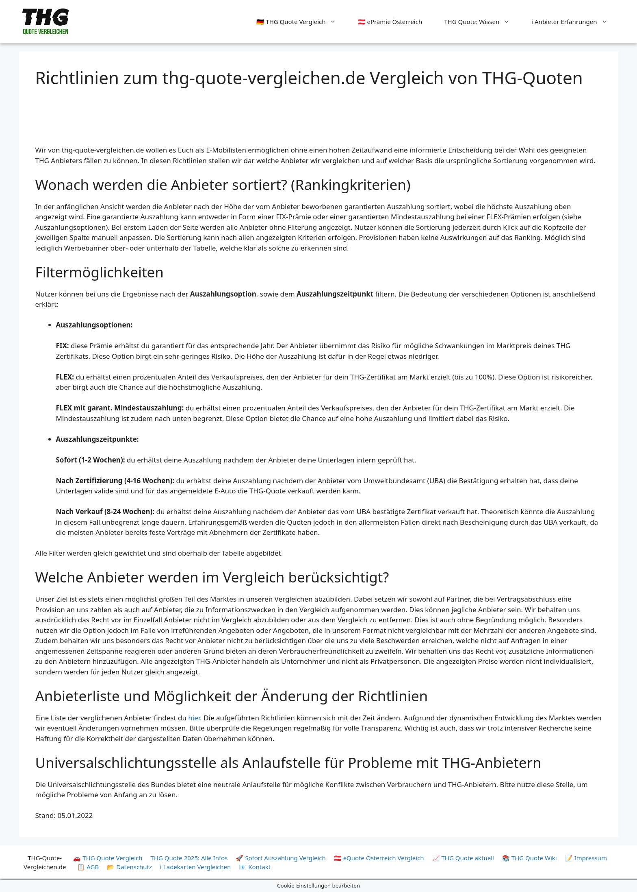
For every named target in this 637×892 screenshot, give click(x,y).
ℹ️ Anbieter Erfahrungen (574, 21)
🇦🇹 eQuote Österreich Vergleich (379, 858)
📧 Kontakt (255, 867)
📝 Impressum (586, 858)
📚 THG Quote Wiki (529, 858)
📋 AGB (88, 867)
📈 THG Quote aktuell (463, 858)
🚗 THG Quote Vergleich (107, 858)
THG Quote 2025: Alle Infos (189, 858)
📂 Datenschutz (129, 867)
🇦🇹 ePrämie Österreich (390, 21)
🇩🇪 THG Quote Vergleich (301, 21)
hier (194, 717)
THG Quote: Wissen (482, 21)
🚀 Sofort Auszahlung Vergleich (280, 858)
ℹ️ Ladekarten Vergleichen (195, 867)
